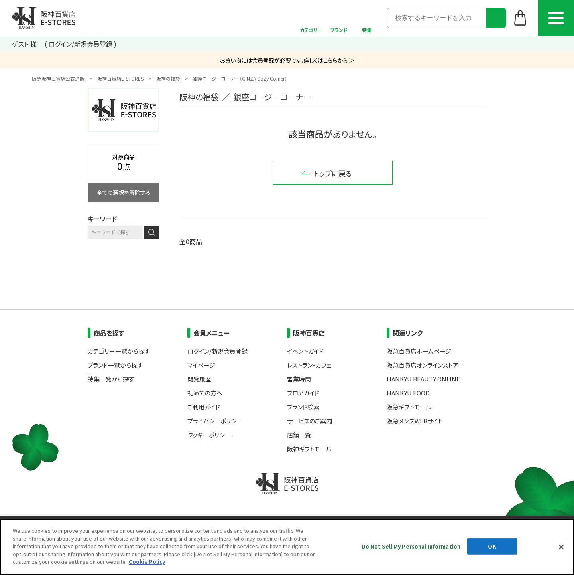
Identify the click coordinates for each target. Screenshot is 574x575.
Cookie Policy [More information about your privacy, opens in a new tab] (147, 561)
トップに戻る (333, 173)
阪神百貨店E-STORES (120, 78)
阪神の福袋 (168, 78)
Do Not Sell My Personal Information (411, 546)
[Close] (561, 547)
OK (492, 546)
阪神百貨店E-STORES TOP (43, 18)
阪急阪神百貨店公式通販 (58, 78)
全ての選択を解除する (124, 192)
